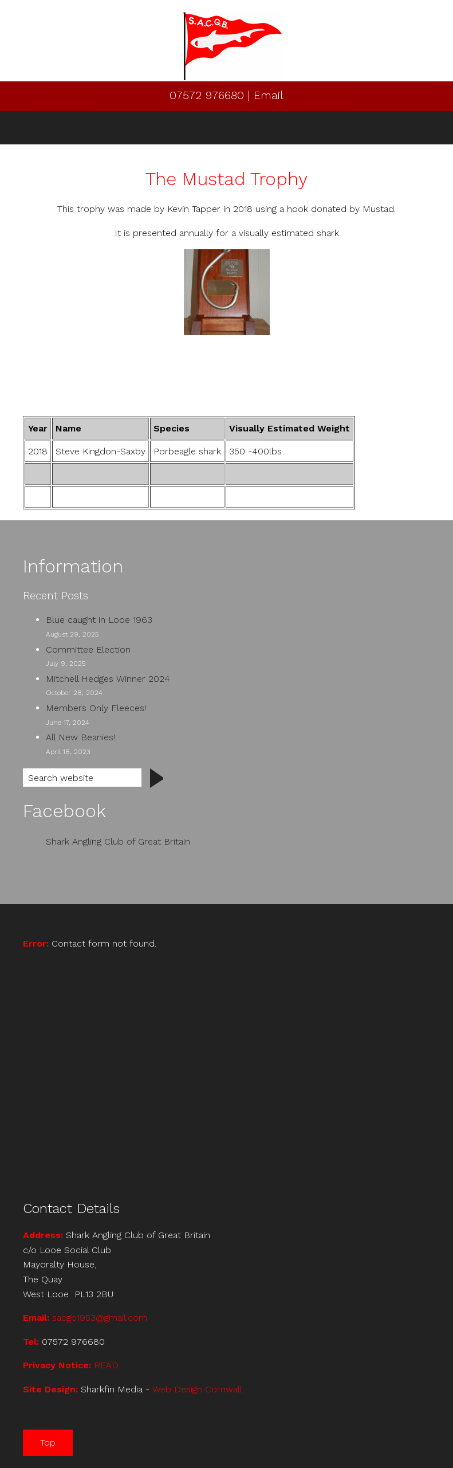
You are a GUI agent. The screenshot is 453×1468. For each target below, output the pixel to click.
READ (106, 1365)
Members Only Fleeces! (96, 707)
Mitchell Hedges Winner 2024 (108, 678)
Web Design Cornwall (197, 1389)
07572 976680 (208, 95)
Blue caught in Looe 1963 (99, 619)
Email (268, 95)
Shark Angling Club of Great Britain (118, 841)
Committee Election (88, 649)
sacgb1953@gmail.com (99, 1317)
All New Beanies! (80, 737)
